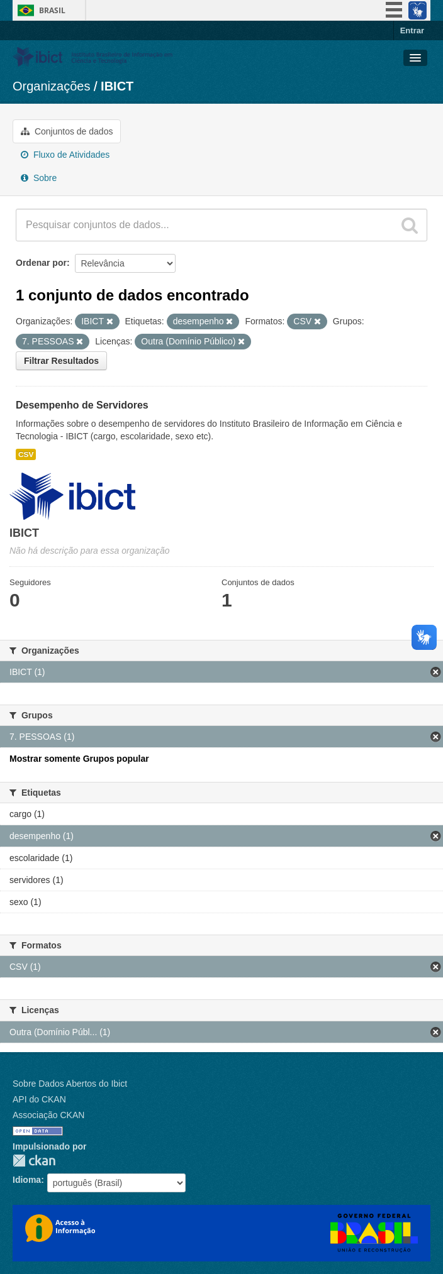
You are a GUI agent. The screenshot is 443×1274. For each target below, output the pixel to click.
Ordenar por (41, 263)
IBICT (117, 86)
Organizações (51, 86)
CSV (25, 454)
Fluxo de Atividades (65, 155)
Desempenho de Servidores (82, 405)
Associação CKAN (48, 1115)
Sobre (39, 178)
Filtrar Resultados (61, 361)
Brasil (52, 10)
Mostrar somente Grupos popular (79, 759)
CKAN (34, 1160)
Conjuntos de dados (67, 131)
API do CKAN (39, 1099)
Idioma (27, 1180)
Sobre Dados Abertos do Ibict (70, 1084)
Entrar (412, 30)
